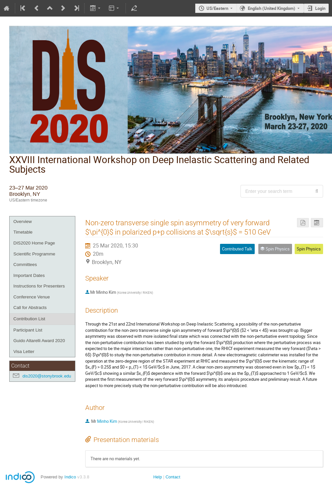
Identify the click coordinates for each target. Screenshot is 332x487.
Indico (70, 477)
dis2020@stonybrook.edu (46, 376)
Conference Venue (32, 296)
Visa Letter (24, 351)
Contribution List (29, 318)
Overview (23, 221)
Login (320, 8)
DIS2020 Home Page (34, 243)
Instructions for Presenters (39, 286)
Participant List (28, 330)
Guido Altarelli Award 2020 (39, 340)
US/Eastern (217, 8)
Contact (173, 477)
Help (157, 477)
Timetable (23, 232)
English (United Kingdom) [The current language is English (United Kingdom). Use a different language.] (271, 8)
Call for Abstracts (30, 307)
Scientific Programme (34, 253)
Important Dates (29, 275)
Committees (25, 264)
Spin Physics (309, 249)
